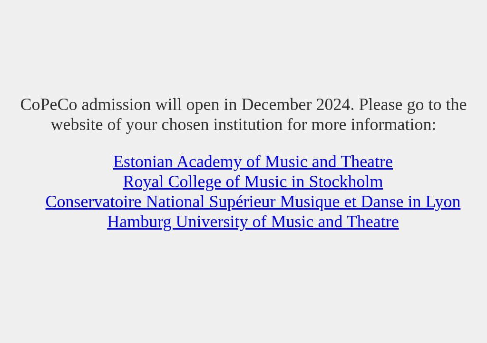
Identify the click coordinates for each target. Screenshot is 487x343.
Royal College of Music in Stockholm (253, 181)
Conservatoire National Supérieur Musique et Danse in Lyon (253, 201)
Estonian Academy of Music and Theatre (253, 161)
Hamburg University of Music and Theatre (253, 221)
